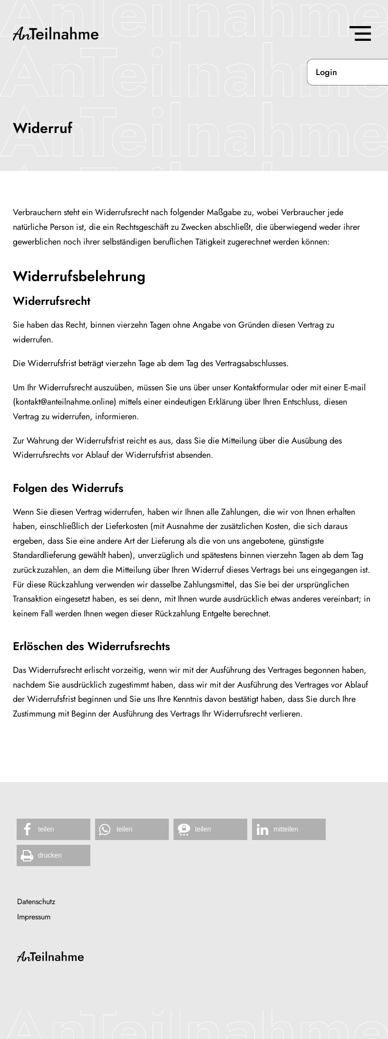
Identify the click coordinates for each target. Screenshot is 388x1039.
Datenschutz (36, 902)
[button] (53, 829)
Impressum (33, 917)
